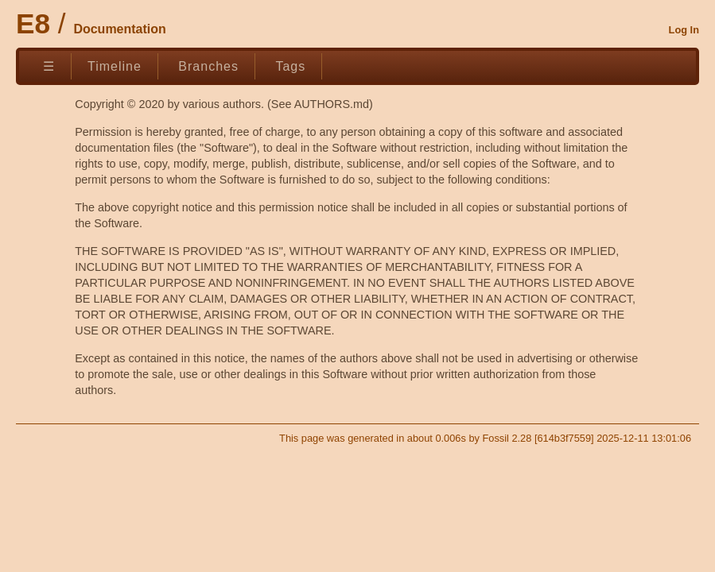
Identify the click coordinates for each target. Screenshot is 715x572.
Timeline (114, 66)
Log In (684, 30)
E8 (33, 23)
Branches (208, 66)
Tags (290, 66)
